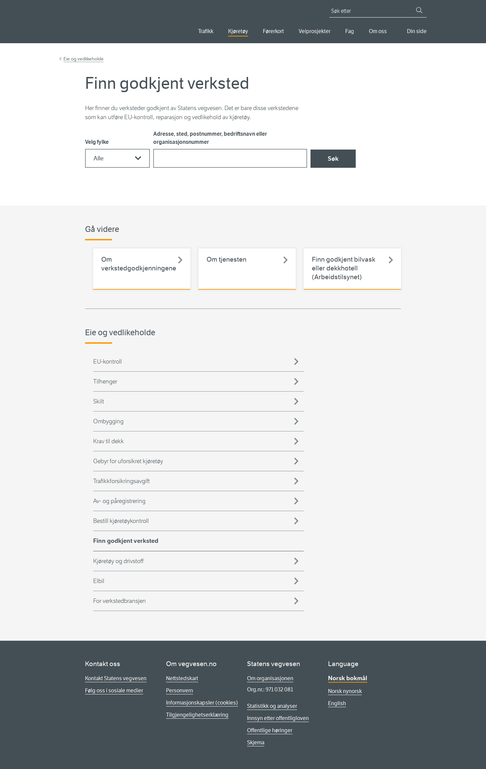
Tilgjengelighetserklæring (197, 715)
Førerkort (273, 31)
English (337, 703)
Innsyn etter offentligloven (278, 718)
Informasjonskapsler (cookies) (202, 702)
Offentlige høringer (269, 730)
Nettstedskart (182, 678)
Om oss (378, 31)
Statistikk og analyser (272, 706)
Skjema (255, 742)
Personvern (179, 690)
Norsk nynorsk (345, 691)
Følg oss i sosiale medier (114, 690)
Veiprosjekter (314, 31)
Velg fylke (97, 142)
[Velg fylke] (117, 158)
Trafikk (205, 31)
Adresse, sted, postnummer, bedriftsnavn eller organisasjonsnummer (210, 138)
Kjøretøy (238, 31)
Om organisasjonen (270, 678)
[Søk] (419, 10)
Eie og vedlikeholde (83, 59)
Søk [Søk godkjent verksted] (333, 158)
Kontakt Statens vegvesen (115, 678)
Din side (417, 31)
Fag (349, 31)
